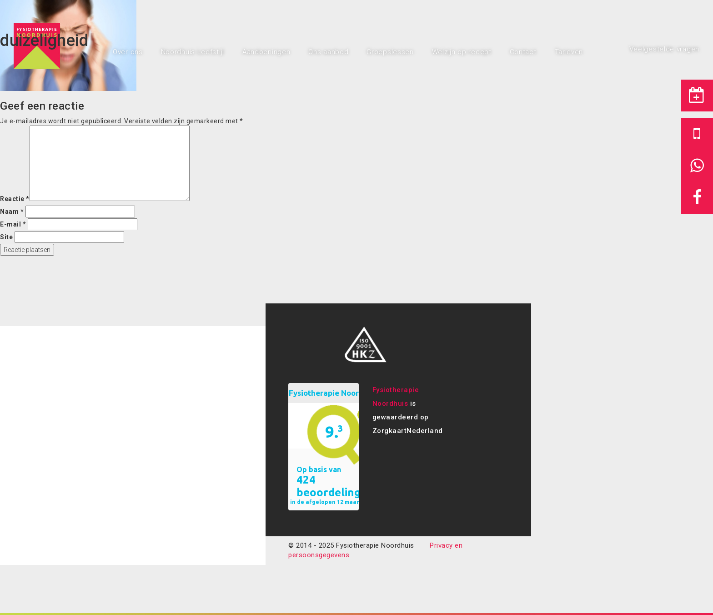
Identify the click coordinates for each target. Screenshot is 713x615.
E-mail (13, 224)
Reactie (15, 198)
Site (6, 237)
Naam (12, 211)
